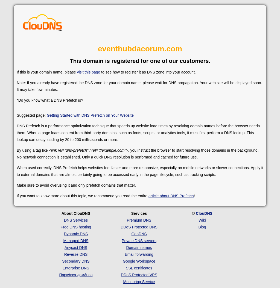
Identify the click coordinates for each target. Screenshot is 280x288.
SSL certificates (139, 268)
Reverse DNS (76, 254)
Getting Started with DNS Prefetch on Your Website (90, 115)
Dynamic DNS (76, 234)
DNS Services (76, 220)
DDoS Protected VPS (139, 275)
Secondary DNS (75, 261)
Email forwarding (139, 254)
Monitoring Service (139, 282)
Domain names (139, 247)
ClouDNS (204, 213)
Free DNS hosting (76, 227)
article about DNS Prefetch (171, 196)
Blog (202, 227)
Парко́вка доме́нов (76, 275)
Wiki (202, 220)
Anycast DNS (76, 247)
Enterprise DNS (76, 268)
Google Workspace (139, 261)
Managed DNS (76, 241)
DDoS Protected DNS (139, 227)
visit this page (88, 72)
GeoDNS (139, 234)
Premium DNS (139, 220)
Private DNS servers (139, 241)
